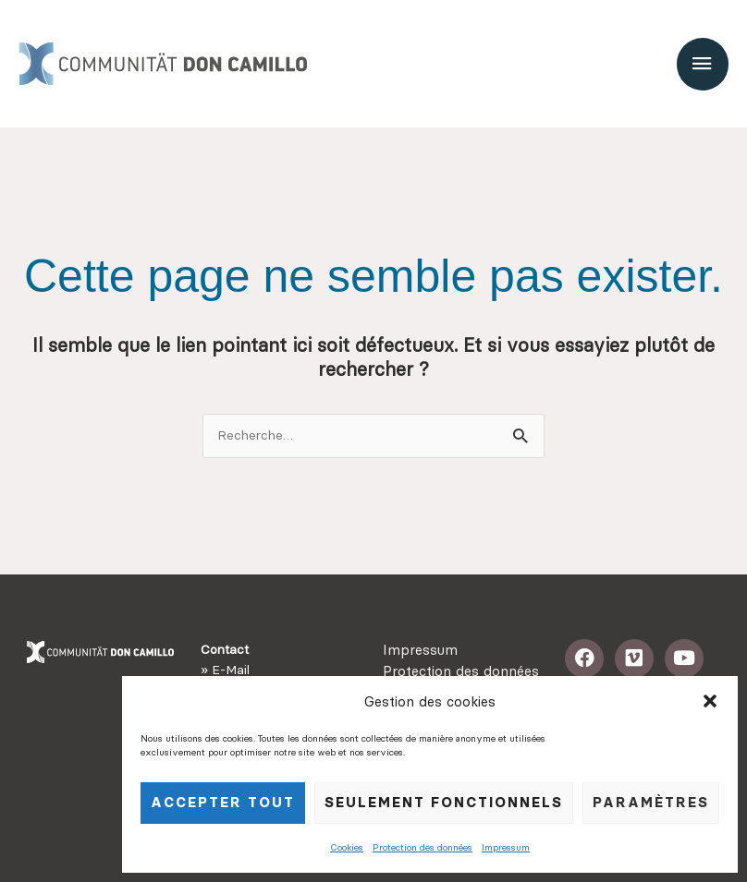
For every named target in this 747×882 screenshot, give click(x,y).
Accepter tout (223, 802)
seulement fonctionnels (444, 802)
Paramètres (651, 802)
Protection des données (422, 847)
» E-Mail (225, 669)
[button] (710, 701)
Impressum (506, 847)
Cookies (346, 847)
